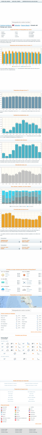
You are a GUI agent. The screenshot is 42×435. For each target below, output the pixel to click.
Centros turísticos (5, 25)
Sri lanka (33, 418)
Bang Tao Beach (4, 315)
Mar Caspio (10, 397)
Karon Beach (24, 317)
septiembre (31, 32)
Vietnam (4, 421)
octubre (31, 33)
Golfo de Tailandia (31, 397)
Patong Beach (25, 25)
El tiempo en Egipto (4, 429)
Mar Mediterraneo (31, 391)
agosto (17, 36)
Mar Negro (10, 393)
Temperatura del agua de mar (29, 1)
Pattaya (23, 325)
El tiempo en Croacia (18, 432)
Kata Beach (3, 319)
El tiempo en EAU (4, 430)
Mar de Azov (10, 391)
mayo (16, 32)
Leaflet (37, 307)
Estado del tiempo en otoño (31, 385)
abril (2, 36)
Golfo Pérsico (10, 401)
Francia (32, 410)
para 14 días (26, 241)
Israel (4, 414)
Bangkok (23, 315)
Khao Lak (3, 317)
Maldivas (33, 414)
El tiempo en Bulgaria (18, 430)
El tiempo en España (4, 432)
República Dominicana (22, 418)
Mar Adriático (10, 399)
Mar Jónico (31, 399)
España (18, 410)
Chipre (32, 407)
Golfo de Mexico (31, 401)
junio (16, 33)
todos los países (38, 423)
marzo (2, 35)
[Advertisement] (21, 12)
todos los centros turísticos (36, 331)
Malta (4, 416)
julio (16, 35)
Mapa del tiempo (16, 1)
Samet (23, 319)
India (18, 412)
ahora (4, 248)
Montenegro (34, 416)
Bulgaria (5, 407)
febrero (3, 33)
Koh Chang (3, 321)
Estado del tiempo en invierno (10, 383)
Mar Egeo (10, 395)
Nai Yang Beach (4, 323)
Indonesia (33, 412)
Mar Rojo (31, 393)
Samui (2, 329)
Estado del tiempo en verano (10, 385)
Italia (18, 414)
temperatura (4, 241)
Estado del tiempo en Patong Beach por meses (21, 29)
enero (2, 32)
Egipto (4, 410)
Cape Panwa (24, 321)
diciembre (31, 36)
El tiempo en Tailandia (18, 429)
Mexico (18, 416)
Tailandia (17, 25)
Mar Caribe (31, 395)
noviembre (31, 35)
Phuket (23, 327)
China (18, 407)
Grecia (4, 412)
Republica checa (6, 418)
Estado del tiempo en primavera (31, 383)
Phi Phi (2, 327)
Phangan (23, 323)
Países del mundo (5, 1)
